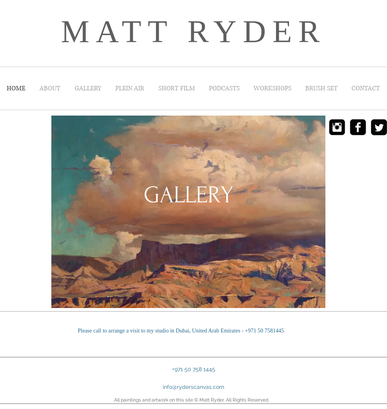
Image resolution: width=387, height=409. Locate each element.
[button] (193, 369)
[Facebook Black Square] (358, 127)
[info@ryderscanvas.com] (193, 387)
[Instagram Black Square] (337, 127)
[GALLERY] (188, 195)
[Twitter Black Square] (379, 127)
